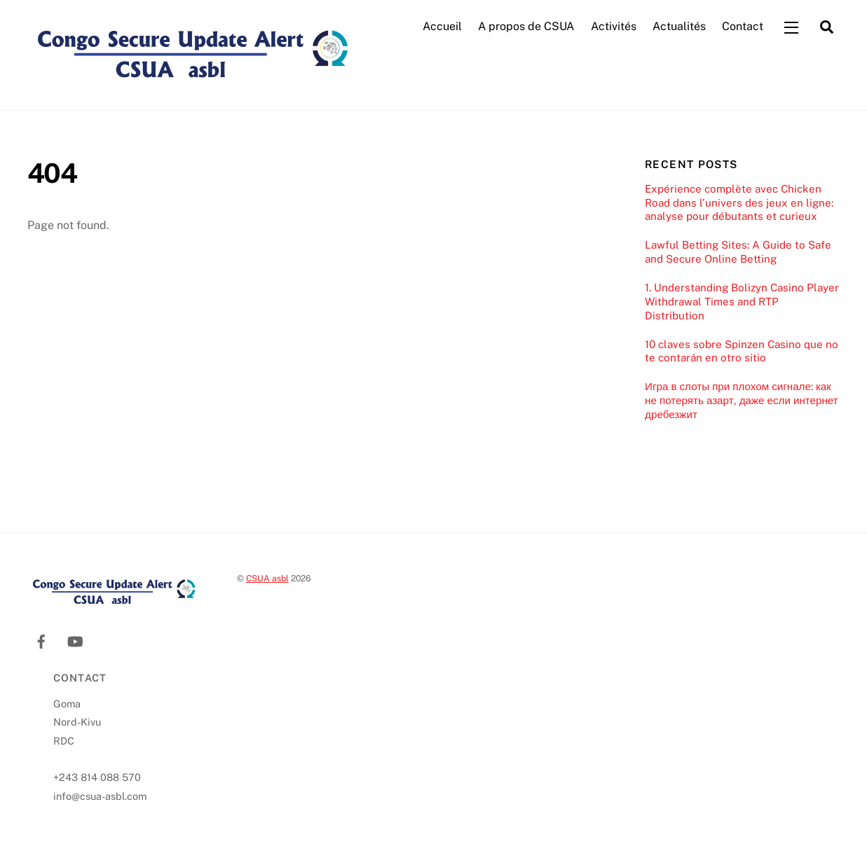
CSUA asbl (267, 579)
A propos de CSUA (526, 27)
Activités (613, 27)
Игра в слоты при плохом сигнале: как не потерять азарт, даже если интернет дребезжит (741, 402)
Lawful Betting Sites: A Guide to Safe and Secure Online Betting (738, 253)
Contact (742, 27)
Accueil (442, 27)
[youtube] (75, 641)
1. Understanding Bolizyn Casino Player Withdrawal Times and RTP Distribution (742, 303)
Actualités (679, 27)
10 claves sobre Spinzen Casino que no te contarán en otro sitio (741, 352)
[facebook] (41, 641)
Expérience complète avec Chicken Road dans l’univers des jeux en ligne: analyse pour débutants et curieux (739, 203)
